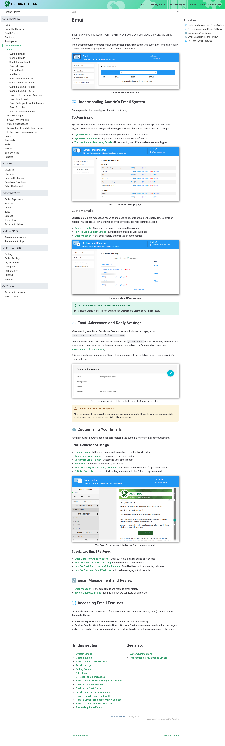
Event (7, 25)
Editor (8, 211)
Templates (10, 220)
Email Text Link (17, 107)
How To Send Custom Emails (90, 231)
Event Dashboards (14, 29)
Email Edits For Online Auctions (25, 95)
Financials (10, 140)
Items (8, 136)
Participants (11, 41)
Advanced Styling (14, 224)
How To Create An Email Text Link (92, 570)
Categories (10, 266)
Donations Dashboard (16, 182)
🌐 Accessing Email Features (198, 41)
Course (192, 4)
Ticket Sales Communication (22, 132)
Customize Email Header (22, 86)
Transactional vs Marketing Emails (25, 128)
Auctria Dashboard (210, 4)
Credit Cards (11, 33)
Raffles (8, 144)
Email (10, 49)
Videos (8, 207)
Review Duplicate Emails (22, 111)
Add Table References (21, 78)
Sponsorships (12, 152)
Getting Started (158, 4)
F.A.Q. (144, 4)
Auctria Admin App (14, 241)
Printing (9, 274)
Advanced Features (15, 292)
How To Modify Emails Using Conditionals (97, 467)
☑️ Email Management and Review (201, 37)
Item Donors (11, 270)
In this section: (86, 645)
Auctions (9, 37)
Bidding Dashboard (14, 178)
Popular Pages (177, 4)
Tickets (8, 148)
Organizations (12, 262)
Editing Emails (16, 70)
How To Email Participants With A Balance (97, 566)
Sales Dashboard (14, 186)
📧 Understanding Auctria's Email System (204, 25)
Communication (13, 45)
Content (9, 215)
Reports (9, 156)
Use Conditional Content (21, 82)
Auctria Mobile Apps (15, 237)
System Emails (17, 53)
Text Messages (15, 115)
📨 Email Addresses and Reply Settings (203, 29)
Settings (9, 254)
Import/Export (12, 296)
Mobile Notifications (17, 123)
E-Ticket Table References (88, 471)
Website (9, 203)
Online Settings (13, 258)
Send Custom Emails (20, 62)
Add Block (14, 74)
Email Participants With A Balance (26, 103)
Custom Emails (17, 58)
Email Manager (17, 66)
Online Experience (14, 199)
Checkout (9, 174)
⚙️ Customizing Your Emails (198, 33)
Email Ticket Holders (20, 99)
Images (9, 279)
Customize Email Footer (21, 90)
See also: (135, 645)
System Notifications (18, 119)
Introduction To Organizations (88, 349)
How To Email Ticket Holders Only (92, 562)
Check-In (9, 169)
